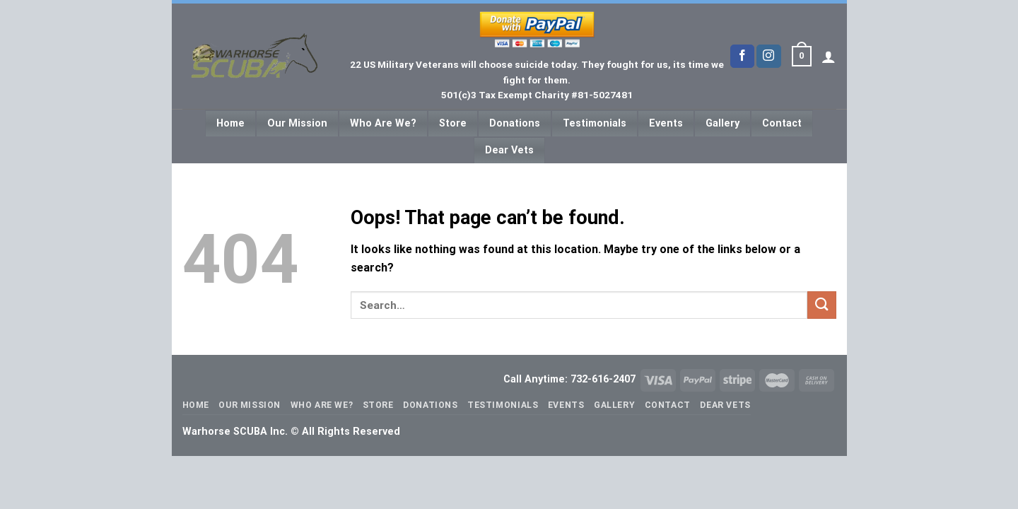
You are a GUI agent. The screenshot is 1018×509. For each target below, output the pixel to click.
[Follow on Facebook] (742, 57)
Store (453, 123)
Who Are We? (383, 123)
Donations (514, 123)
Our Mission (297, 123)
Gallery (722, 123)
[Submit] (821, 305)
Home (230, 123)
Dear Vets (509, 150)
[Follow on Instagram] (768, 57)
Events (666, 123)
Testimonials (594, 123)
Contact (782, 123)
